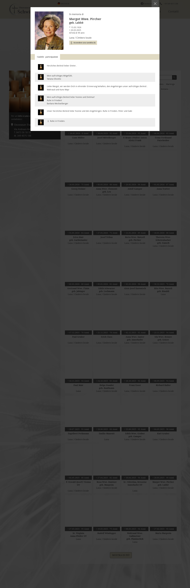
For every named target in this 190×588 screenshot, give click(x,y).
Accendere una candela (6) (85, 42)
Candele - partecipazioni (47, 57)
